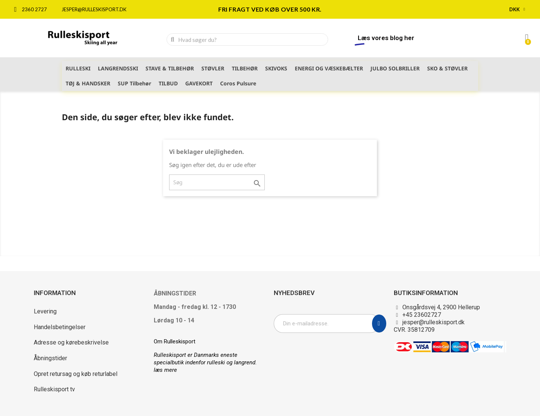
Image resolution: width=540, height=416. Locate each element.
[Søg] (217, 182)
